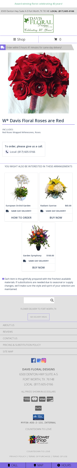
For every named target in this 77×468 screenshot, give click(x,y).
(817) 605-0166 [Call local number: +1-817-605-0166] (66, 11)
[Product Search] (39, 300)
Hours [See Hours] (64, 465)
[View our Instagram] (43, 361)
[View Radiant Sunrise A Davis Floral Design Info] (55, 188)
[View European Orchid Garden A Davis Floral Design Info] (21, 188)
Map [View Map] (38, 465)
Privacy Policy (18, 456)
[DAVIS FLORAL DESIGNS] (38, 31)
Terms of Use (60, 456)
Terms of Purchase (39, 456)
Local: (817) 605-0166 (38, 384)
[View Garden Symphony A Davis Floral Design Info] (38, 238)
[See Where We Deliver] (38, 316)
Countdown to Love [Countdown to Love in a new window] (38, 429)
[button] (38, 417)
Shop (19, 39)
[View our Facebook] (33, 361)
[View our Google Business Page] (38, 361)
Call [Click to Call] (13, 465)
